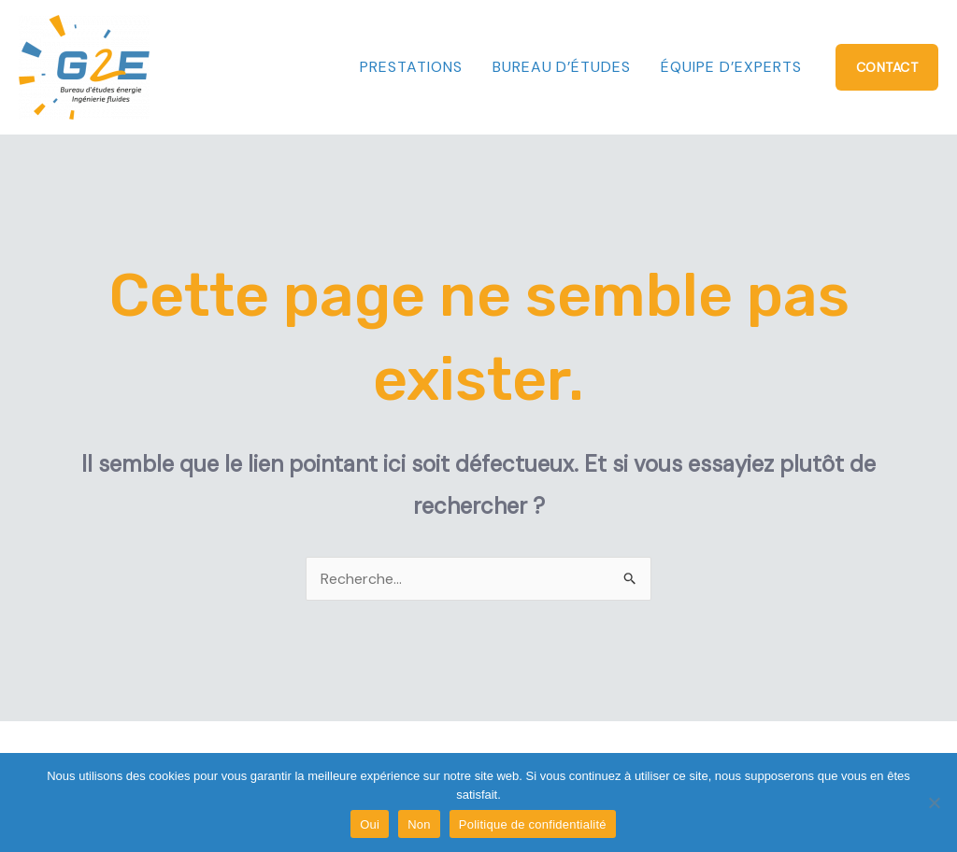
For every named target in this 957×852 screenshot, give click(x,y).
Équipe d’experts (731, 67)
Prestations (411, 67)
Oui (369, 824)
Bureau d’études (562, 67)
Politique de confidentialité (533, 824)
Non (419, 824)
